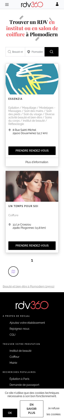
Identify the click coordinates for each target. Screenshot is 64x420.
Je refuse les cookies (54, 411)
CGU (12, 334)
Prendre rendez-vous (32, 150)
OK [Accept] (10, 413)
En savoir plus (32, 409)
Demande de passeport (24, 384)
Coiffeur (14, 356)
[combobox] (15, 51)
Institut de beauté (20, 350)
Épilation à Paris (19, 378)
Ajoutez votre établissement (27, 322)
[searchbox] (15, 51)
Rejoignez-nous (19, 328)
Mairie (13, 362)
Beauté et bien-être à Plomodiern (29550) (28, 286)
